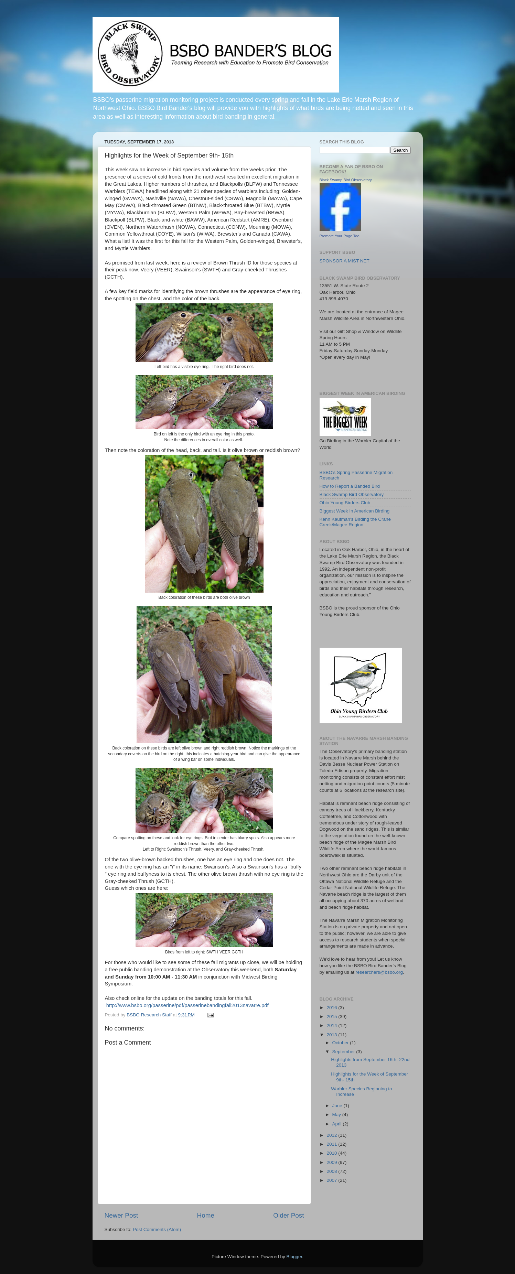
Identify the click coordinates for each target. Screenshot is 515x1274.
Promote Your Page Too (340, 236)
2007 (332, 1180)
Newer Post (121, 1215)
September (344, 1051)
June (338, 1105)
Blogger (294, 1256)
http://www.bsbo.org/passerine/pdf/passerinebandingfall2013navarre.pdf (187, 1005)
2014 (332, 1025)
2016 (332, 1007)
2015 (332, 1016)
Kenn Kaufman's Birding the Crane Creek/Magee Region (355, 522)
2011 (332, 1144)
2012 (332, 1135)
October (341, 1042)
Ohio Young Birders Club (345, 502)
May (337, 1114)
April (337, 1123)
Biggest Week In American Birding (355, 511)
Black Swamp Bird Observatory (346, 180)
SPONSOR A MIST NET (344, 260)
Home (205, 1215)
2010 (332, 1153)
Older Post (288, 1215)
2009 (332, 1162)
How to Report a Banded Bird (350, 486)
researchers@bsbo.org (379, 972)
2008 (332, 1171)
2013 (332, 1034)
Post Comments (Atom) (157, 1229)
